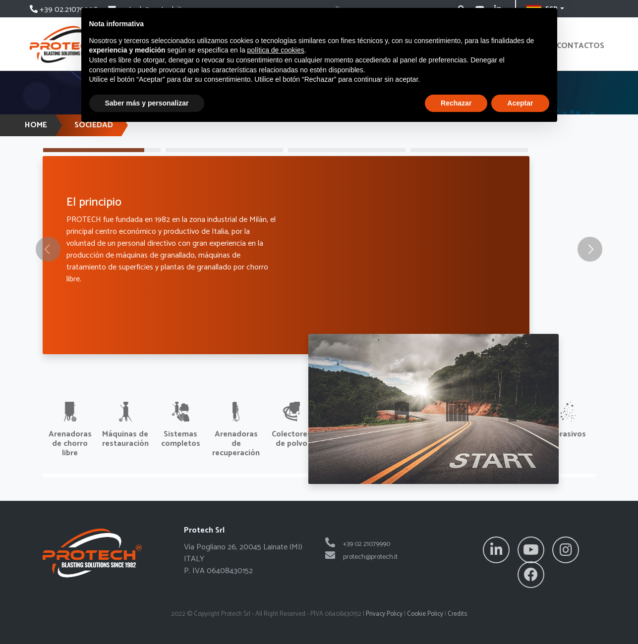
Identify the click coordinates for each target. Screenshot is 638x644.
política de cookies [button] (275, 50)
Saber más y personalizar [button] (147, 103)
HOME (36, 125)
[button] (48, 249)
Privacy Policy (384, 614)
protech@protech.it (361, 557)
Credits (457, 614)
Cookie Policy (425, 614)
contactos (580, 46)
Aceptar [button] (520, 103)
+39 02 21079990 (357, 544)
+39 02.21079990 (65, 9)
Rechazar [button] (456, 103)
